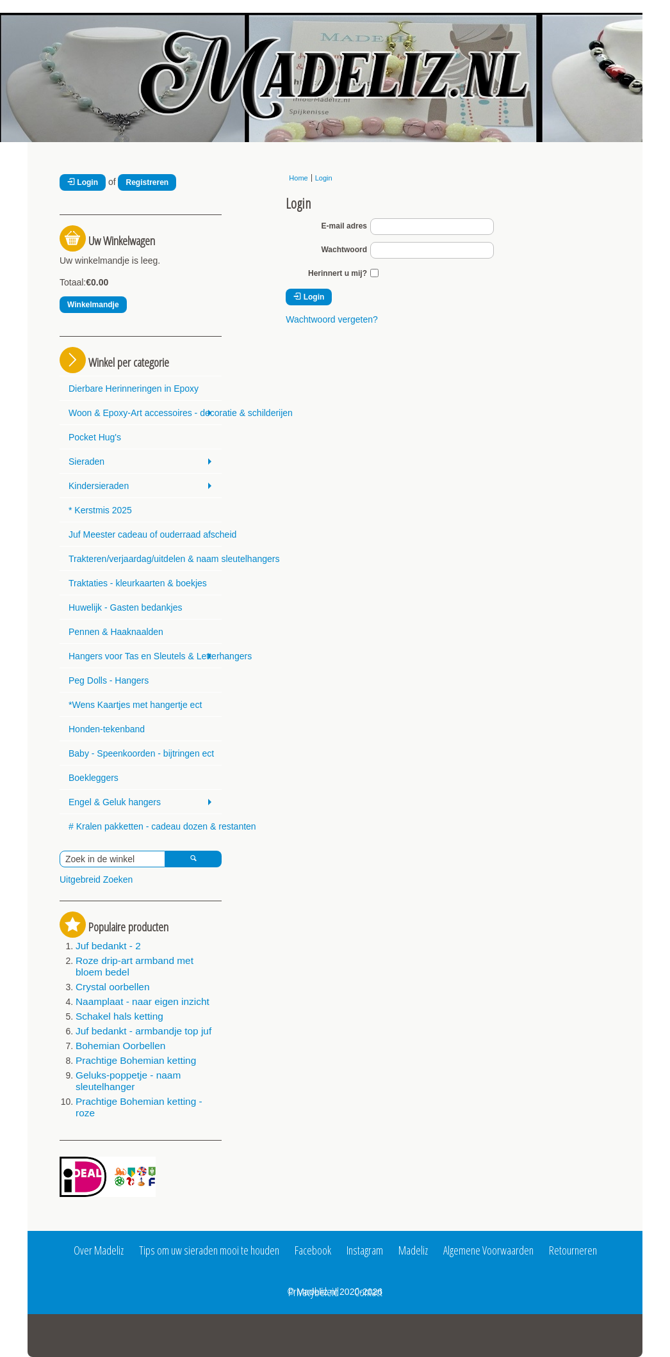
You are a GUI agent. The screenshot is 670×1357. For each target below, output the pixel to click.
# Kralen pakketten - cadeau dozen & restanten (145, 826)
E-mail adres (344, 225)
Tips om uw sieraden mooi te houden (209, 1250)
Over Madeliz (99, 1250)
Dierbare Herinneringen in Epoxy (134, 388)
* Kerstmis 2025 (100, 510)
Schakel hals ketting (119, 1016)
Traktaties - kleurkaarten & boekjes (138, 583)
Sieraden (86, 461)
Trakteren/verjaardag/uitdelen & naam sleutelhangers (145, 559)
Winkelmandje (93, 304)
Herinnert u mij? (337, 273)
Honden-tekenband (107, 729)
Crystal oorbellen (112, 986)
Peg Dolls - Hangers (109, 680)
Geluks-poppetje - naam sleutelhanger (128, 1081)
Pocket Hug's (95, 437)
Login (82, 182)
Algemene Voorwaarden (488, 1250)
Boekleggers (93, 778)
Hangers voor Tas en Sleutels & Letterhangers (145, 656)
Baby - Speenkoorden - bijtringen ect (141, 753)
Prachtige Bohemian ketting (136, 1060)
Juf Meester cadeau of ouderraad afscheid (145, 534)
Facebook (313, 1250)
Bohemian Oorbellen (120, 1045)
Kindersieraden (99, 486)
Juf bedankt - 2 (108, 945)
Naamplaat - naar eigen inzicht (142, 1001)
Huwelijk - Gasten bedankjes (125, 607)
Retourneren (573, 1250)
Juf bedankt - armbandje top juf (143, 1030)
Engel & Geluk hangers (115, 802)
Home (298, 178)
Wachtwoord (344, 249)
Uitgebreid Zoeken (96, 879)
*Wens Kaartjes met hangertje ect (135, 705)
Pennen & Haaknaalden (116, 632)
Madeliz (413, 1250)
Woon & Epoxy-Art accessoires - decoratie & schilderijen (145, 413)
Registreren (147, 182)
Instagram (365, 1250)
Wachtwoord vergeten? (331, 319)
